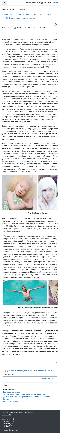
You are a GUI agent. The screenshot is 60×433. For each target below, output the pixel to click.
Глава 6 (48, 15)
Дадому (5, 15)
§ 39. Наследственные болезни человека (20, 18)
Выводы (6, 399)
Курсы (12, 15)
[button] (56, 24)
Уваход (55, 3)
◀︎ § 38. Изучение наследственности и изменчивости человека (28, 371)
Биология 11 (39, 15)
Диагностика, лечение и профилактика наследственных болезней (27, 397)
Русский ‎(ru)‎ (8, 424)
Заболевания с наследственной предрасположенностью (24, 394)
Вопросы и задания (10, 401)
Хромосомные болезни (12, 392)
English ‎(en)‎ (8, 426)
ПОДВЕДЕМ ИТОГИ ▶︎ (47, 378)
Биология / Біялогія (24, 15)
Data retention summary (10, 430)
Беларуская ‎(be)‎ (8, 419)
